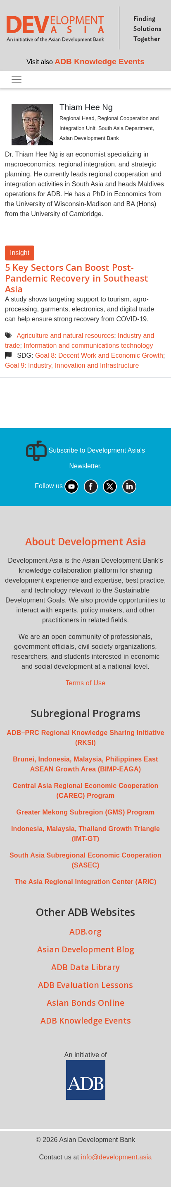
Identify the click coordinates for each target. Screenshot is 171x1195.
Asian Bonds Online (85, 1002)
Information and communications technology (88, 345)
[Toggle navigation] (16, 79)
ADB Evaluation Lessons (85, 984)
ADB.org (85, 931)
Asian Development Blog (85, 949)
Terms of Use (86, 683)
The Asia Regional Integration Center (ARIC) (85, 881)
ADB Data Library (85, 967)
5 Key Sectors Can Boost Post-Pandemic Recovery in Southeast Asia (76, 278)
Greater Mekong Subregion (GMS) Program (86, 812)
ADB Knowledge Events (100, 61)
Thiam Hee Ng (86, 107)
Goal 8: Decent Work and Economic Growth (99, 355)
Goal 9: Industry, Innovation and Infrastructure (72, 365)
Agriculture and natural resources (65, 335)
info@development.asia (116, 1157)
